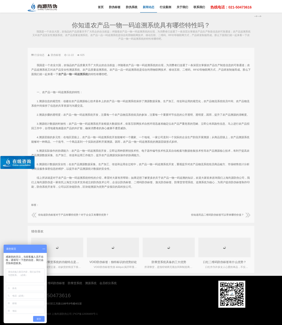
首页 (101, 7)
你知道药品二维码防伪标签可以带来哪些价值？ (221, 214)
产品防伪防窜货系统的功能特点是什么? (58, 262)
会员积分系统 (108, 283)
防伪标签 (114, 7)
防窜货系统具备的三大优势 (169, 262)
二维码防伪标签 (55, 283)
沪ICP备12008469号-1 (85, 313)
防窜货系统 (75, 283)
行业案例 (165, 7)
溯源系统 (91, 283)
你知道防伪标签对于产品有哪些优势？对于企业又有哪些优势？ (70, 214)
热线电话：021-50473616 (231, 7)
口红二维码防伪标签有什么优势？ (224, 262)
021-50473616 (53, 295)
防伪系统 (131, 7)
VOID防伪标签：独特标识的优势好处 (113, 262)
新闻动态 (148, 7)
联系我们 (199, 7)
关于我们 (182, 7)
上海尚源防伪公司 (42, 7)
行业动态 (39, 55)
